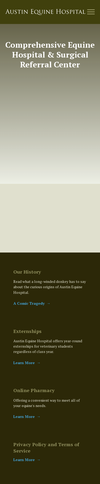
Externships (27, 331)
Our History (27, 272)
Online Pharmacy (34, 390)
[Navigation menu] (91, 12)
